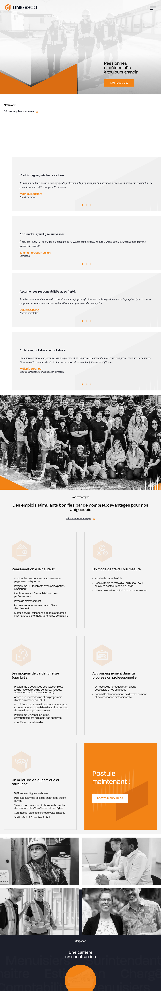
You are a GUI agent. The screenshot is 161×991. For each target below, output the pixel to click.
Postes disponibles (110, 798)
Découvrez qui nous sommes (19, 111)
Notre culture (119, 83)
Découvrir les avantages (78, 518)
